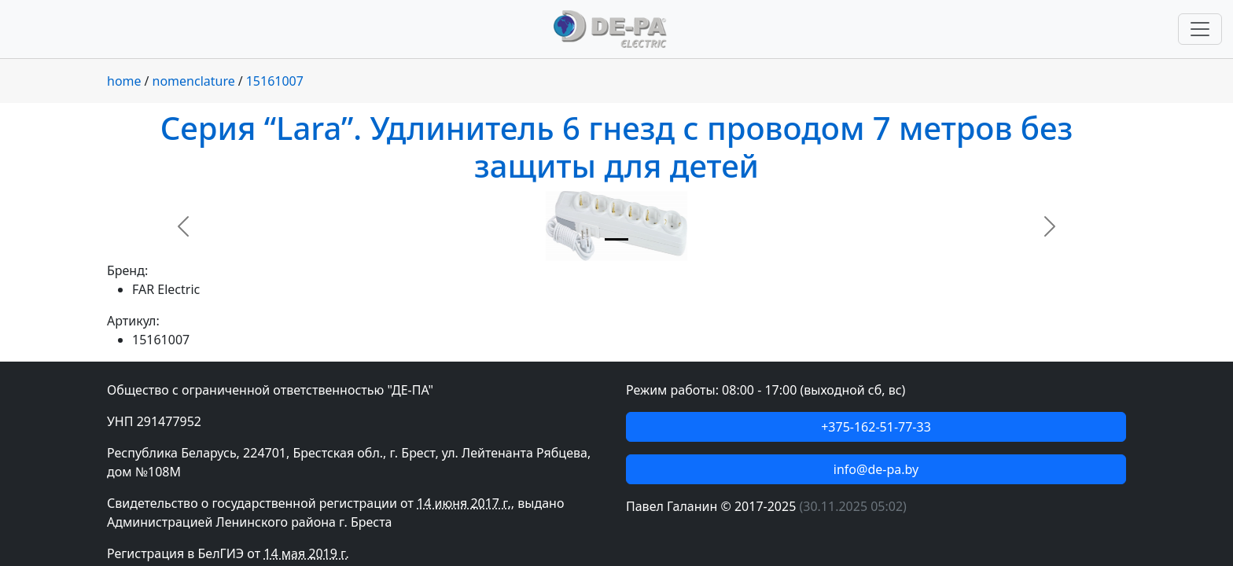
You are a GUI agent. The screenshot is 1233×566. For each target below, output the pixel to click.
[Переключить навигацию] (1200, 29)
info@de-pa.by (876, 469)
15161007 (275, 81)
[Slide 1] (616, 239)
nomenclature (194, 81)
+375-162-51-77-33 (876, 427)
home (124, 81)
